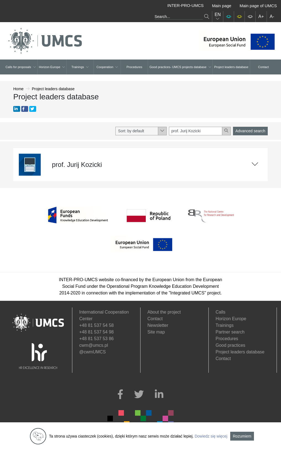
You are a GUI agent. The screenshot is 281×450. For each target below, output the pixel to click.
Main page (221, 6)
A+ (261, 16)
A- (272, 16)
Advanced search (250, 131)
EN (217, 16)
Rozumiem (242, 436)
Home (18, 89)
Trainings (80, 67)
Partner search (230, 332)
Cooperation (107, 67)
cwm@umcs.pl (93, 345)
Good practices (230, 345)
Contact (263, 67)
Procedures (134, 67)
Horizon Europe (52, 67)
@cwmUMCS (92, 352)
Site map (156, 332)
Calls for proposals (21, 67)
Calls (221, 312)
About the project (164, 312)
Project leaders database (231, 67)
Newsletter (157, 325)
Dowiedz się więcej (211, 436)
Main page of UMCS (258, 6)
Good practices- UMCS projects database (180, 67)
